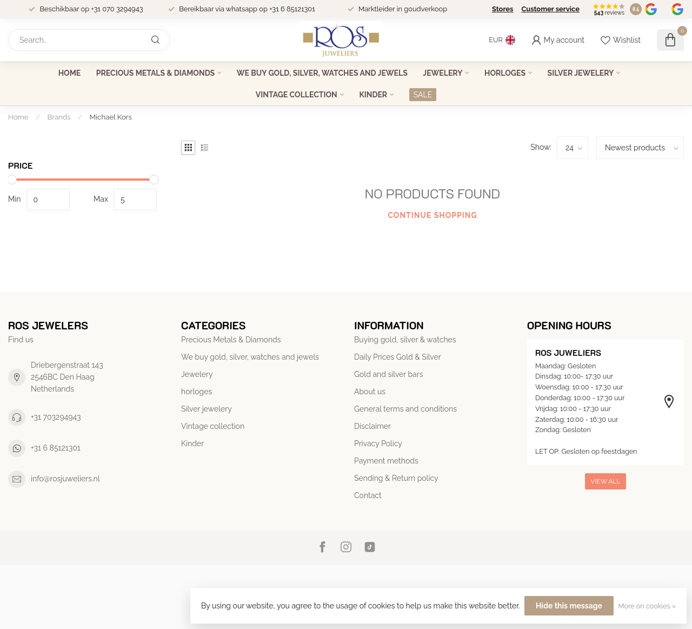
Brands (59, 116)
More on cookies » (647, 606)
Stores (502, 9)
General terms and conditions (405, 409)
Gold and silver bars (388, 374)
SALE (423, 94)
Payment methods (386, 460)
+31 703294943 (56, 417)
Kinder (373, 94)
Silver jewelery (581, 73)
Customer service (550, 9)
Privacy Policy (378, 443)
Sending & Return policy (396, 478)
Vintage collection (296, 94)
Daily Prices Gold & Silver (397, 357)
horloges (504, 73)
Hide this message (569, 605)
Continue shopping (432, 215)
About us (369, 391)
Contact (368, 495)
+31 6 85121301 (56, 447)
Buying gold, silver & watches (405, 339)
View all (606, 481)
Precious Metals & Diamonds (155, 73)
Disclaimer (372, 426)
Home (69, 73)
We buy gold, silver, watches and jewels (322, 73)
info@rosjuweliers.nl (65, 478)
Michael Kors (111, 116)
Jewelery (442, 73)
